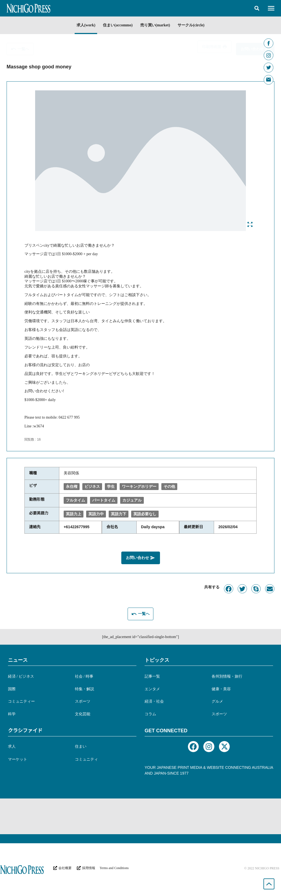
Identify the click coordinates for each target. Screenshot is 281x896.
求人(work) (81, 25)
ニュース (18, 659)
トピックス (157, 659)
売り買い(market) (157, 25)
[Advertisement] (140, 815)
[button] (256, 8)
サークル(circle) (195, 25)
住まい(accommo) (116, 25)
